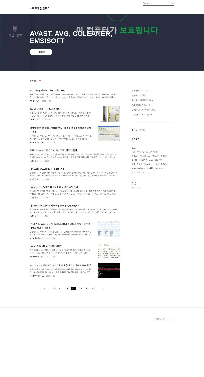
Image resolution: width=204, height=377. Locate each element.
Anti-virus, (159, 168)
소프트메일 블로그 (40, 8)
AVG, (134, 152)
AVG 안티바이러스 (141, 105)
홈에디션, (164, 156)
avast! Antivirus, (138, 168)
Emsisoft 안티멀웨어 (143, 109)
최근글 (134, 130)
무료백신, (164, 164)
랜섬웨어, (150, 168)
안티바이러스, (149, 164)
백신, (158, 164)
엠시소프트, (136, 172)
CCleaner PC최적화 (142, 114)
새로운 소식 (34, 161)
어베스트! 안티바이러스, (141, 156)
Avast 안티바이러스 (37, 142)
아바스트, (158, 160)
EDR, (139, 152)
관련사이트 (160, 319)
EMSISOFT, (146, 172)
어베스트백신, (137, 164)
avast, (151, 160)
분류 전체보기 (140, 90)
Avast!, (145, 152)
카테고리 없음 (35, 101)
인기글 (143, 130)
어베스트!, (156, 156)
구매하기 (41, 52)
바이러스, (135, 160)
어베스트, (144, 160)
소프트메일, (153, 152)
